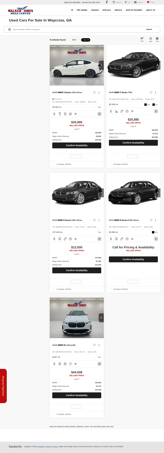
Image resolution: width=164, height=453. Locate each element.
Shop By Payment (134, 10)
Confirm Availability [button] (77, 145)
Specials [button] (107, 10)
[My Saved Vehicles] (150, 2)
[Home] (72, 10)
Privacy (55, 447)
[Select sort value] (142, 39)
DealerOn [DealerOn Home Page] (41, 447)
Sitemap (49, 447)
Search (149, 29)
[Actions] (99, 92)
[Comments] (99, 114)
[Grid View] (150, 40)
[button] (101, 65)
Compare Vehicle (64, 164)
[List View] (157, 40)
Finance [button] (95, 10)
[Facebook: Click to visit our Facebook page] (107, 2)
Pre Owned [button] (82, 10)
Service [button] (118, 10)
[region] (76, 136)
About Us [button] (150, 10)
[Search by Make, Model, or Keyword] (78, 29)
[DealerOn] (15, 446)
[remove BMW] (75, 40)
